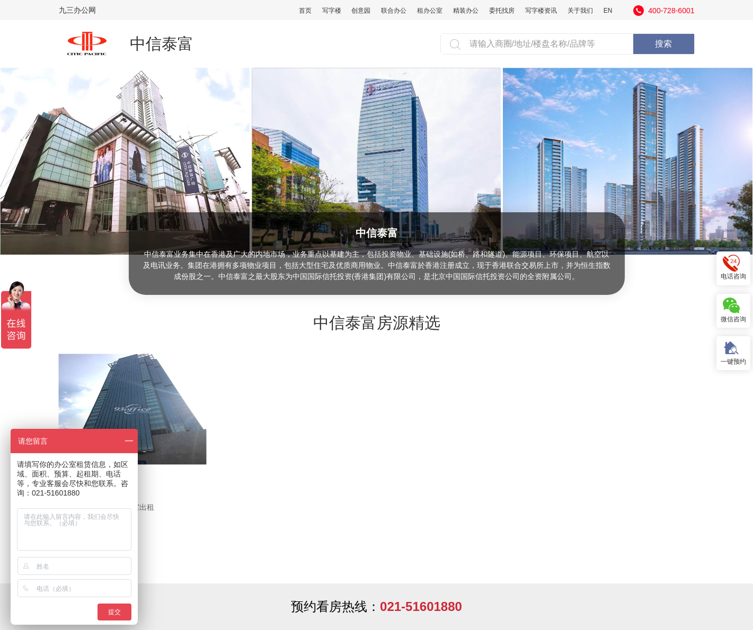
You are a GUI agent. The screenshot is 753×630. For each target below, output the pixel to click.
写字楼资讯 (541, 10)
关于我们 (580, 10)
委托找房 (502, 10)
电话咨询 (733, 268)
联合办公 (393, 10)
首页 (305, 10)
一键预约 (733, 352)
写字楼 (331, 10)
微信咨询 (733, 310)
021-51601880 (421, 606)
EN (608, 10)
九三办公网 (77, 10)
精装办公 (466, 10)
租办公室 (429, 10)
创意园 (360, 10)
